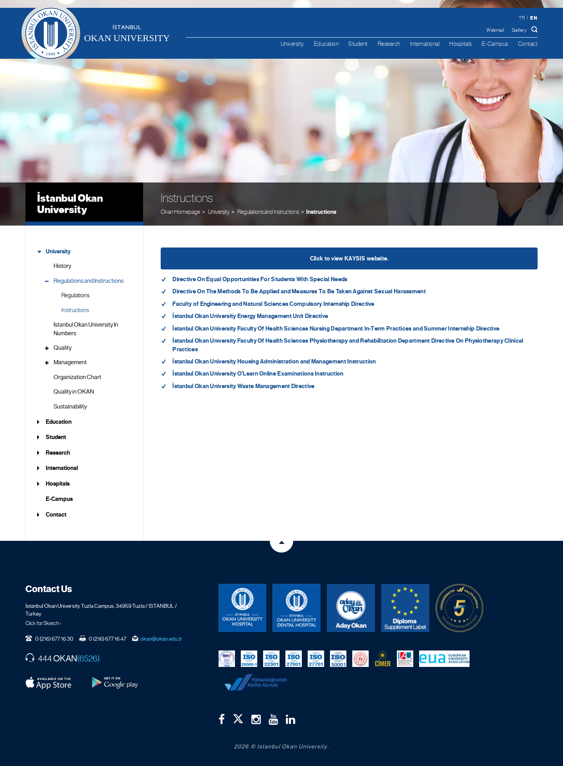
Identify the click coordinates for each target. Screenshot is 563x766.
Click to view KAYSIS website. (349, 258)
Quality (63, 347)
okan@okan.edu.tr (161, 639)
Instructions (321, 211)
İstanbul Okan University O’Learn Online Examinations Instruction (257, 373)
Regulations (75, 295)
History (62, 265)
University (292, 43)
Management (70, 362)
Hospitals (460, 43)
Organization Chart (77, 377)
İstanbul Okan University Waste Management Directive (243, 386)
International (425, 43)
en (533, 18)
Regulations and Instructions (89, 280)
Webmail (495, 30)
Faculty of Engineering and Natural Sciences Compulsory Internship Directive (273, 303)
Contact (528, 43)
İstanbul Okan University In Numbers (86, 328)
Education (326, 43)
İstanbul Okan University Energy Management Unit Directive (250, 316)
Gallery (519, 30)
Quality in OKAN (74, 391)
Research (389, 43)
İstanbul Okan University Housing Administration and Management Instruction (274, 361)
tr (522, 18)
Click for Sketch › (43, 623)
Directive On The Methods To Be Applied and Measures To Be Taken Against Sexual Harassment (299, 291)
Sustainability (70, 406)
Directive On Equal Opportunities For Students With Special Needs (259, 279)
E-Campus (495, 43)
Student (358, 43)
